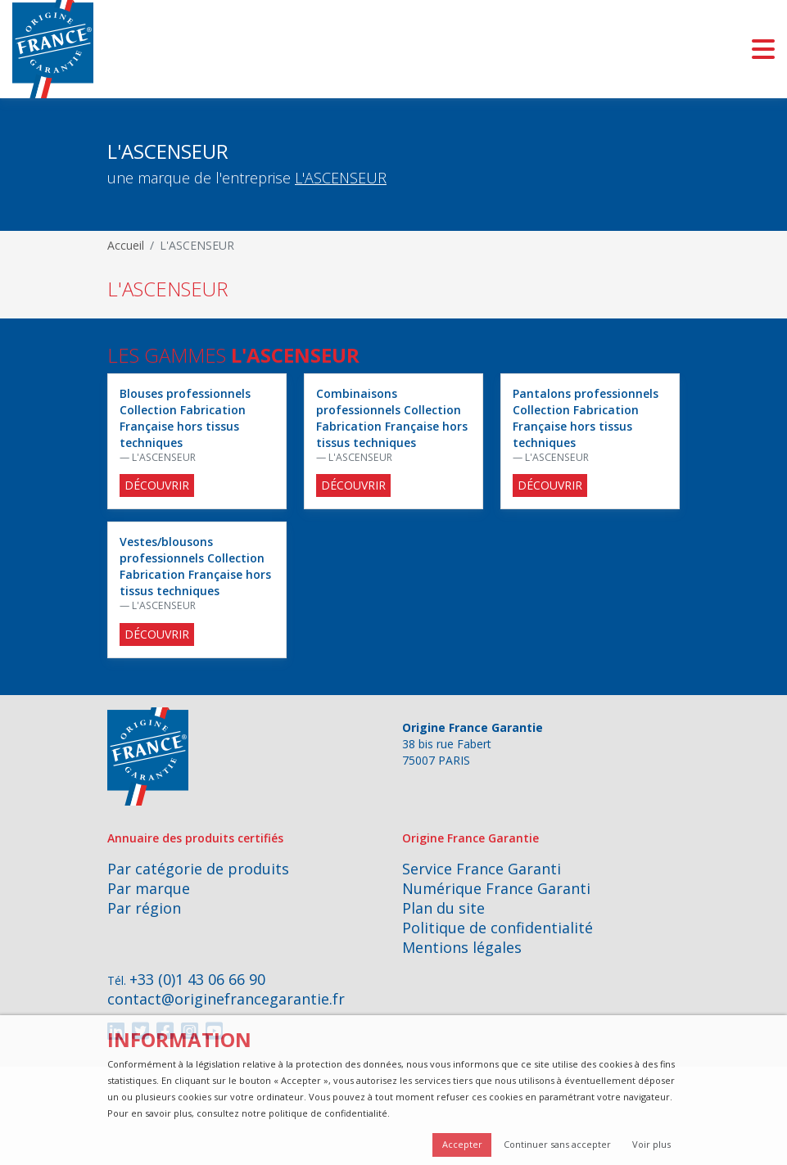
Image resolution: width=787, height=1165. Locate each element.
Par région (144, 908)
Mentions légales (462, 947)
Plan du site (443, 908)
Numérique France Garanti (496, 888)
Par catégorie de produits (198, 868)
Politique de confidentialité (497, 927)
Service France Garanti (481, 868)
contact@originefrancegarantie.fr (226, 999)
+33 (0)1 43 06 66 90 (197, 979)
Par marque (148, 888)
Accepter (462, 1144)
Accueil (125, 245)
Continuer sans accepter (557, 1144)
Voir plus (651, 1144)
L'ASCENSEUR (341, 177)
